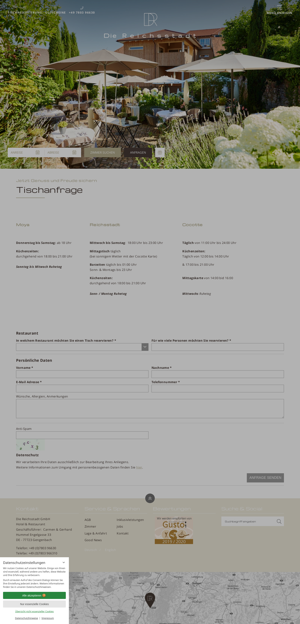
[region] (34, 578)
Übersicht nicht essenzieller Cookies (34, 611)
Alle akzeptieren (34, 595)
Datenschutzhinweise (26, 618)
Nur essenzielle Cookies (34, 604)
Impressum (48, 618)
